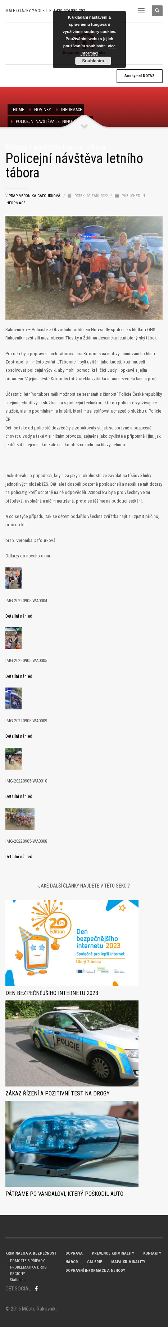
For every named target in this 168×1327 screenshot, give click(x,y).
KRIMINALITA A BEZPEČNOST (30, 1253)
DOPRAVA (74, 1253)
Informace (71, 109)
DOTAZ (139, 75)
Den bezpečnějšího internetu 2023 (51, 993)
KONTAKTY (152, 1253)
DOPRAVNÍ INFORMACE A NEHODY (95, 1270)
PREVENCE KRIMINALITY (113, 1253)
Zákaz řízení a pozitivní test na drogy (57, 1093)
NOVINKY (42, 109)
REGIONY (17, 1273)
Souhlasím (93, 60)
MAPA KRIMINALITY (128, 1262)
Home (18, 109)
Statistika (18, 1280)
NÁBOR (71, 1262)
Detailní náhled (18, 616)
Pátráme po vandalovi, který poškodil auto (64, 1193)
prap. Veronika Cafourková (35, 196)
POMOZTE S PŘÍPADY (27, 1261)
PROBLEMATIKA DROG (28, 1267)
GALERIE (94, 1262)
